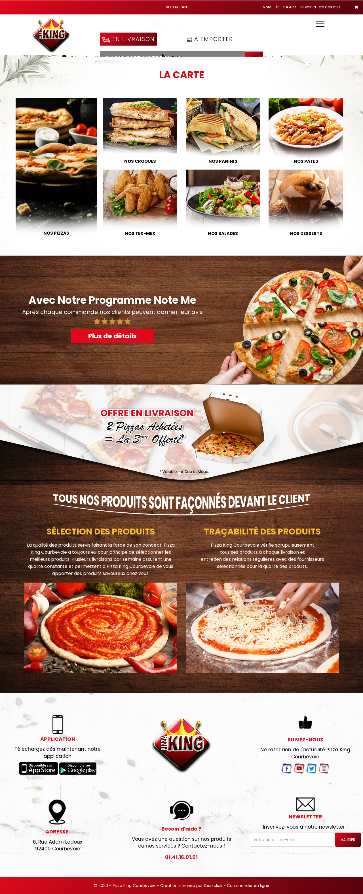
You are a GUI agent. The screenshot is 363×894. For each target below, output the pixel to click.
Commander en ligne (248, 885)
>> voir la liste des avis (320, 7)
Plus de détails (112, 336)
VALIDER (348, 839)
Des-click (213, 885)
